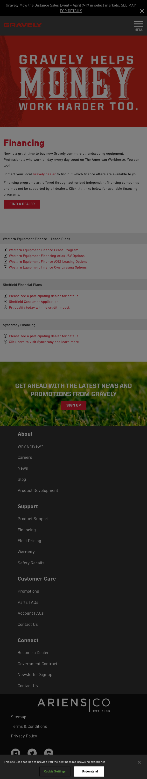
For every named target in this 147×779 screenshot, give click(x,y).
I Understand (89, 771)
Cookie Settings (55, 771)
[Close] (139, 762)
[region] (73, 767)
